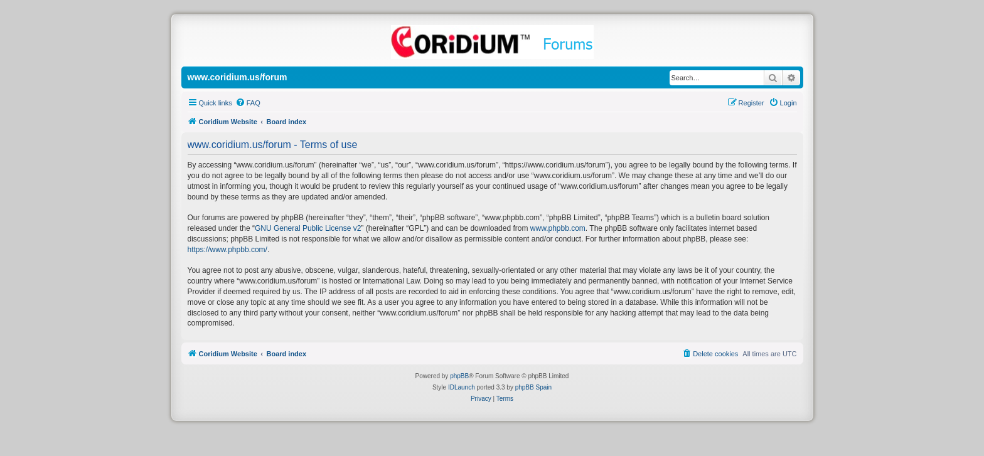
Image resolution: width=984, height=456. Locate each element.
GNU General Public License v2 (308, 228)
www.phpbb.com (558, 228)
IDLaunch (461, 387)
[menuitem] (247, 102)
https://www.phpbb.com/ (227, 249)
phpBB (459, 376)
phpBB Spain (533, 387)
